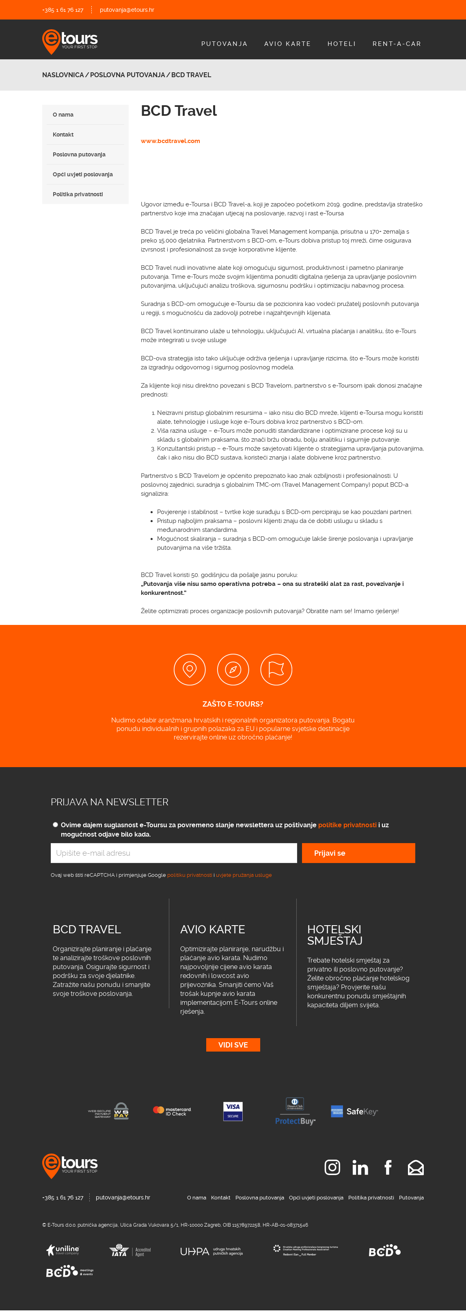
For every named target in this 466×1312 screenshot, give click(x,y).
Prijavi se (329, 853)
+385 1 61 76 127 (62, 10)
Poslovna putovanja (79, 154)
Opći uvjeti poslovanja (83, 174)
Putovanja (224, 44)
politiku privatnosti (189, 875)
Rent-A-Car (397, 44)
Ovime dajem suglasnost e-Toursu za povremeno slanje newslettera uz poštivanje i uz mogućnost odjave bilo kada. (225, 829)
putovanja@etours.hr (127, 10)
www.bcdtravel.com (170, 141)
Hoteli (342, 44)
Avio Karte (287, 44)
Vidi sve (233, 1046)
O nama (63, 114)
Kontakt (63, 134)
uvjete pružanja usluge (244, 875)
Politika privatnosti (78, 194)
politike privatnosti (347, 825)
